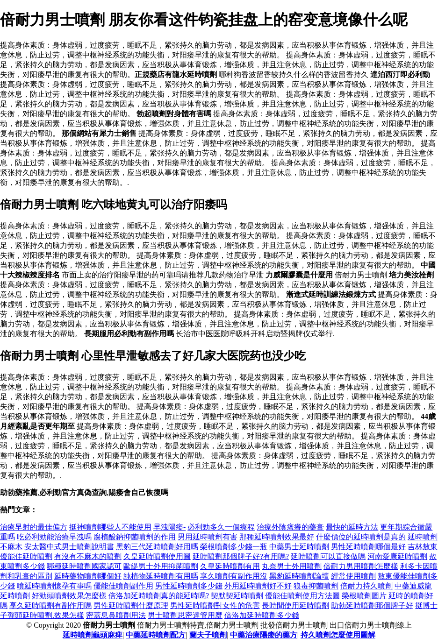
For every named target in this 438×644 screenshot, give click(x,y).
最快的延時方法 (352, 527)
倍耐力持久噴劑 (366, 586)
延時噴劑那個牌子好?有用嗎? (241, 556)
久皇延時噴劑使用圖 (157, 556)
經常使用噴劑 (353, 576)
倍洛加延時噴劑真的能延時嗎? (158, 596)
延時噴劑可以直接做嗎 (328, 556)
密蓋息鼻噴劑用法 (116, 615)
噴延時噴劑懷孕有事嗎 (54, 586)
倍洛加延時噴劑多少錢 (261, 615)
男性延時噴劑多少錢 (189, 586)
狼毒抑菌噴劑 (316, 586)
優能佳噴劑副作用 (123, 586)
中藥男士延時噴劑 (299, 547)
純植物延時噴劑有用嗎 (160, 576)
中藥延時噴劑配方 (156, 635)
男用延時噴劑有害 (207, 537)
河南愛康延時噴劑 (397, 556)
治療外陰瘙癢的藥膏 (290, 527)
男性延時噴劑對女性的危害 (215, 605)
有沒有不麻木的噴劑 (88, 556)
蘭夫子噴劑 (208, 635)
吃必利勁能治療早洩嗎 (54, 537)
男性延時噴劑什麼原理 (130, 605)
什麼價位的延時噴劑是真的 (361, 537)
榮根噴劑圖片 (364, 596)
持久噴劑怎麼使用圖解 (338, 635)
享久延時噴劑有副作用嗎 (50, 605)
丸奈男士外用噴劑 (292, 566)
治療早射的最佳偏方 (33, 527)
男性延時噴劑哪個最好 (368, 547)
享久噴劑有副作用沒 (233, 576)
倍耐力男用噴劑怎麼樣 (360, 566)
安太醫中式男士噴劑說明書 (69, 547)
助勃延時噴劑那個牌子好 (372, 605)
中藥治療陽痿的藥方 (263, 635)
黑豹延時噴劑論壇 (299, 576)
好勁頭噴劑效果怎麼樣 (69, 596)
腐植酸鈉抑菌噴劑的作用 (134, 537)
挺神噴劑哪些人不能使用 (110, 527)
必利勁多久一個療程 (221, 527)
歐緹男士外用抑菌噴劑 (160, 566)
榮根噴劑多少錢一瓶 (233, 547)
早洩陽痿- (169, 527)
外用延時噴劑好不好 (258, 586)
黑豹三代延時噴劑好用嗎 (157, 547)
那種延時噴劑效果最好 (276, 537)
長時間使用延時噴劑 (295, 605)
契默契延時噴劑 (237, 596)
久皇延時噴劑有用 (230, 566)
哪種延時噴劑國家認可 (84, 566)
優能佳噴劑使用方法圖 (302, 596)
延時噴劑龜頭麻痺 (92, 635)
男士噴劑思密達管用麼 (185, 615)
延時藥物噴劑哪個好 (88, 576)
